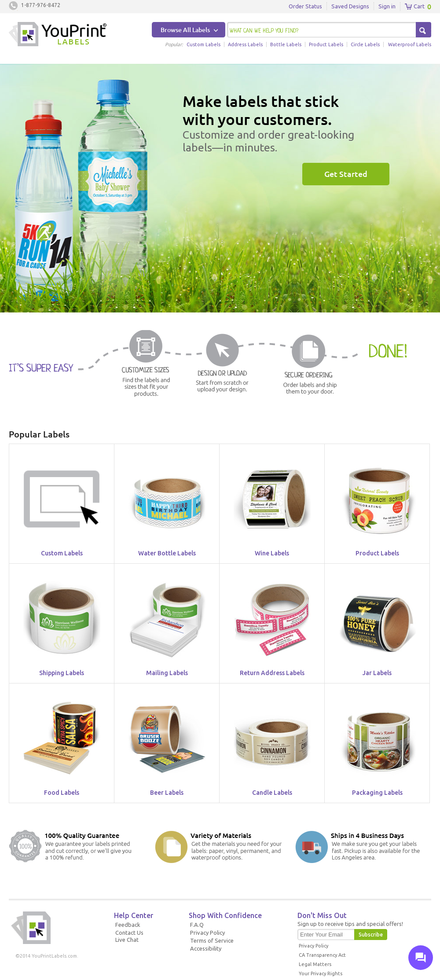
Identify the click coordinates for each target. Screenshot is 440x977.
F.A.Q (197, 925)
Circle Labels (365, 44)
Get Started (345, 173)
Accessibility (205, 948)
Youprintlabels (57, 35)
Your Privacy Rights (320, 973)
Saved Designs (350, 6)
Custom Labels (203, 44)
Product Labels (326, 44)
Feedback (127, 925)
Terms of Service (212, 940)
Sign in (387, 6)
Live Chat (127, 940)
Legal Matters (315, 964)
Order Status (305, 6)
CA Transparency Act (322, 955)
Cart (415, 6)
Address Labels (245, 44)
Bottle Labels (285, 44)
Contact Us (129, 932)
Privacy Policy (207, 932)
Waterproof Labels (409, 44)
